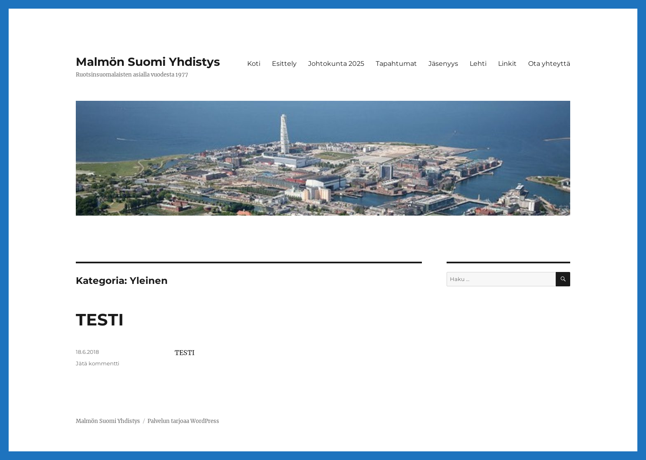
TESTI (100, 319)
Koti (253, 63)
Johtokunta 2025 (336, 63)
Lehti (478, 63)
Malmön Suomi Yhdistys (148, 62)
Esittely (284, 63)
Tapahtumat (396, 63)
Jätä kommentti (97, 363)
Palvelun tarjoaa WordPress (183, 421)
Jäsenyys (443, 63)
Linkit (507, 63)
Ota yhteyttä (549, 63)
